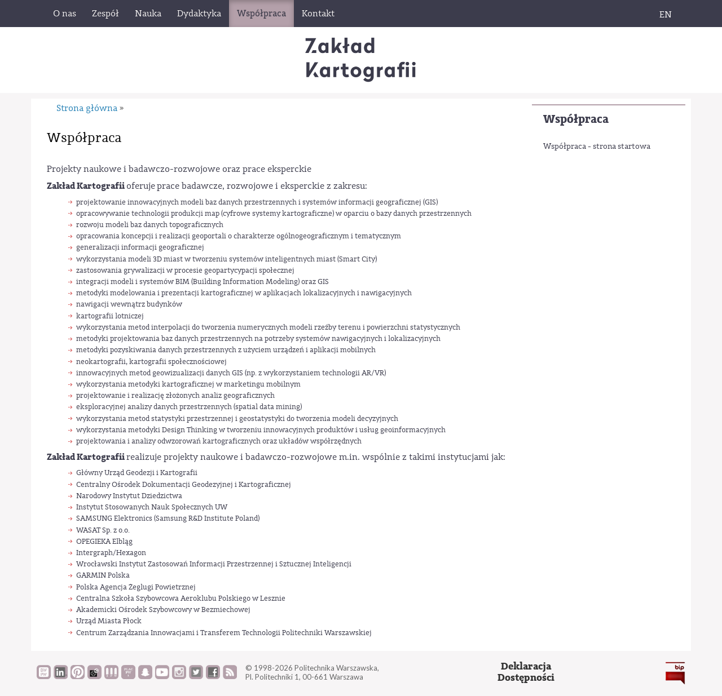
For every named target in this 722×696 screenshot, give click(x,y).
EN (665, 14)
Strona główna (86, 108)
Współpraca (576, 119)
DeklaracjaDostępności (526, 672)
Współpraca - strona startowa (596, 146)
